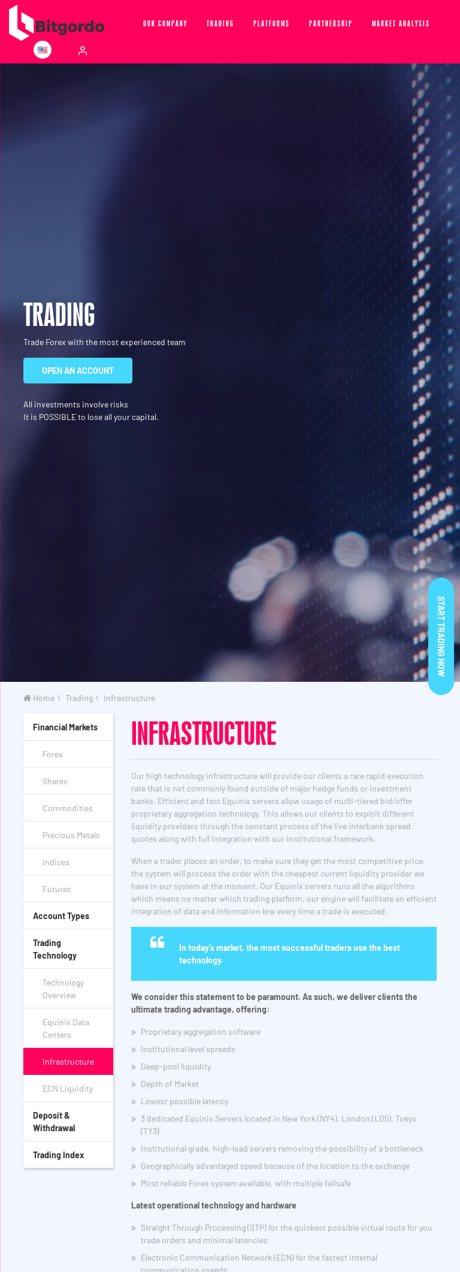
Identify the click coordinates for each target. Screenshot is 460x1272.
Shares (55, 781)
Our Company (165, 22)
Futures (57, 889)
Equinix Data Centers (66, 1028)
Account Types (61, 916)
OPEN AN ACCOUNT (78, 370)
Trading (220, 22)
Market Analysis (401, 22)
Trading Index (58, 1155)
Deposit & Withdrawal (54, 1121)
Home (39, 698)
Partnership (331, 22)
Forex (53, 754)
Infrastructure (129, 698)
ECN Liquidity (68, 1088)
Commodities (68, 808)
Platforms (271, 22)
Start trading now (441, 636)
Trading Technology (55, 949)
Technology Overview (63, 988)
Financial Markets (65, 727)
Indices (56, 862)
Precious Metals (71, 835)
